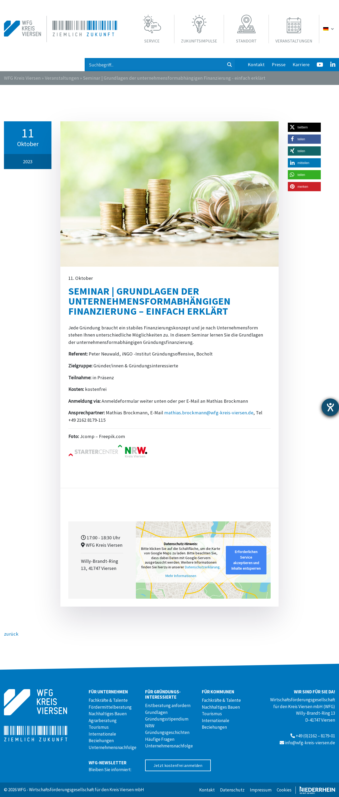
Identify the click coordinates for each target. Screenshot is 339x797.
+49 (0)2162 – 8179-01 (315, 736)
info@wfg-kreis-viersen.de (310, 743)
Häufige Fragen (159, 739)
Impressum (260, 790)
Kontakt (256, 64)
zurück (11, 634)
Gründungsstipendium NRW (166, 722)
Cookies (284, 790)
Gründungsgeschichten (167, 732)
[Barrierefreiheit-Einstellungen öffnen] (330, 407)
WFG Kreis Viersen (22, 78)
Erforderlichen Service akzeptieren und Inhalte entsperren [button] (246, 560)
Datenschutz (232, 790)
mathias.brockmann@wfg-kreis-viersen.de (208, 413)
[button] (304, 127)
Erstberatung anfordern (167, 705)
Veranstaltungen (62, 78)
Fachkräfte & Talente (108, 700)
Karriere (301, 64)
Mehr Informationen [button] (180, 576)
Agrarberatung (103, 720)
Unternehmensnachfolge (112, 747)
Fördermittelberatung (110, 707)
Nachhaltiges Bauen (108, 714)
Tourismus (99, 727)
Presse (278, 64)
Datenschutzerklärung (202, 567)
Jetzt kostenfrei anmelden (178, 765)
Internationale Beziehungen (102, 737)
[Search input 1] (155, 64)
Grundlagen (156, 712)
